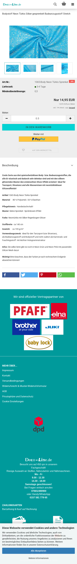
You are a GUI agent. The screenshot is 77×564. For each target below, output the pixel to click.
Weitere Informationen (38, 558)
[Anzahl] (38, 118)
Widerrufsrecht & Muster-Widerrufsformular (24, 386)
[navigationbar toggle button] (72, 4)
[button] (6, 118)
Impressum (8, 370)
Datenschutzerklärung (47, 545)
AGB (4, 391)
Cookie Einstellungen (13, 401)
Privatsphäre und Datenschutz (17, 396)
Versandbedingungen (13, 380)
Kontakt (6, 375)
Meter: (5, 112)
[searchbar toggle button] (55, 4)
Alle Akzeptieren (38, 551)
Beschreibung (10, 165)
